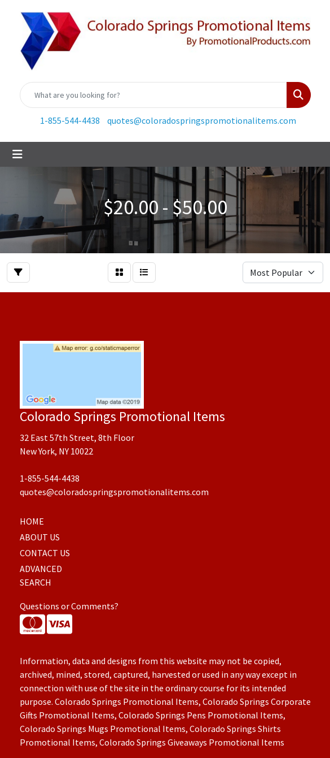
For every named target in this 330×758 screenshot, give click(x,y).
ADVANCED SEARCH (41, 575)
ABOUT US (40, 537)
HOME (32, 521)
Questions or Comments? (69, 606)
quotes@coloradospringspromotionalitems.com (201, 120)
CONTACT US (45, 552)
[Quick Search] (153, 95)
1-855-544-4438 (70, 120)
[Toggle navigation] (17, 154)
